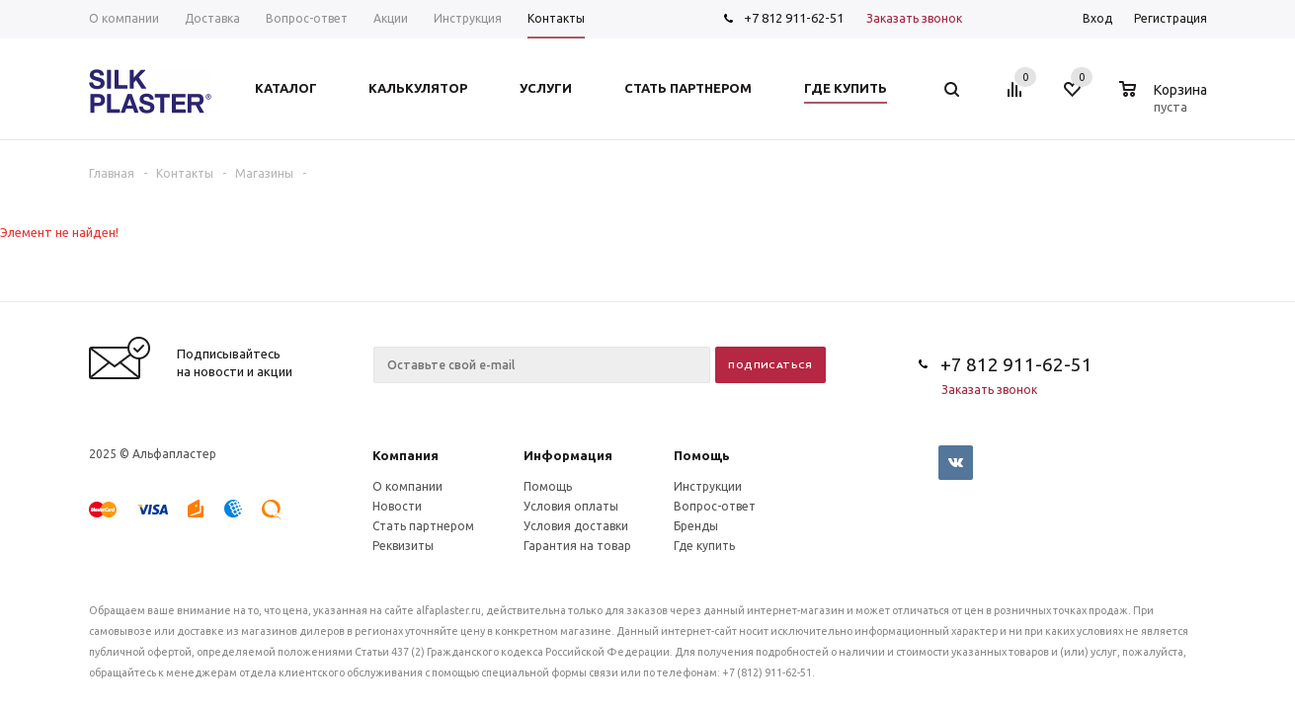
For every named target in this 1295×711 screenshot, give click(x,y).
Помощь (702, 455)
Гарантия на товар (577, 545)
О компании (407, 486)
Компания (405, 455)
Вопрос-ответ (715, 506)
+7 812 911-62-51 (794, 18)
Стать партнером (423, 525)
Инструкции (708, 486)
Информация (568, 455)
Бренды (696, 525)
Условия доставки (576, 525)
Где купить (704, 545)
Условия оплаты (571, 506)
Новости (397, 506)
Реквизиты (403, 545)
